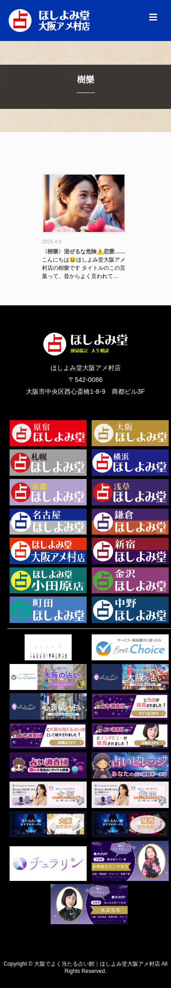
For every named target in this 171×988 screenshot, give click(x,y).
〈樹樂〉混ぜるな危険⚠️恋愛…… (83, 251)
